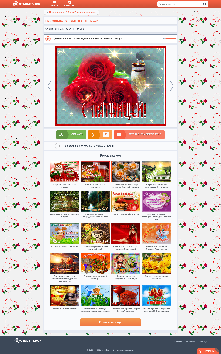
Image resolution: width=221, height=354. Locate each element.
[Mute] (163, 38)
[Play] (48, 38)
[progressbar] (170, 39)
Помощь (203, 341)
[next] (172, 86)
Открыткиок (51, 29)
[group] (110, 38)
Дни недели (66, 29)
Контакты (178, 341)
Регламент (191, 341)
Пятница (79, 29)
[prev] (49, 86)
